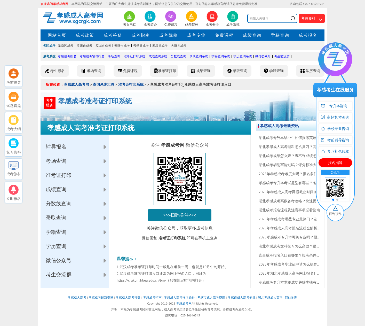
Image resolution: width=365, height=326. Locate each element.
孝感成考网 (184, 303)
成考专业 (196, 35)
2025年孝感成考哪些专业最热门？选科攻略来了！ (299, 219)
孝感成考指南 (152, 297)
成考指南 (140, 35)
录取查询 (56, 217)
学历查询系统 (242, 56)
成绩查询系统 (158, 56)
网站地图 (291, 297)
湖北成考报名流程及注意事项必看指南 (289, 210)
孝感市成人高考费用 (211, 297)
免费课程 (224, 35)
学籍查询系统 (220, 56)
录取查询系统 (198, 56)
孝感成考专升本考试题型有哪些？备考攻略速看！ (298, 183)
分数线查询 (178, 56)
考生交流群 (282, 56)
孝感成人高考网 (76, 84)
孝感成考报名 (67, 56)
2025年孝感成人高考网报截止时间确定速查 (293, 192)
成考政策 (85, 35)
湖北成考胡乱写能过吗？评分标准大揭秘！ (293, 164)
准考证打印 (59, 175)
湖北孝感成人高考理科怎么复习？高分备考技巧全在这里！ (306, 146)
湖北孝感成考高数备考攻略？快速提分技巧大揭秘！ (300, 201)
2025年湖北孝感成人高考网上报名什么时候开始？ (299, 273)
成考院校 (168, 35)
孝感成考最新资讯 (101, 297)
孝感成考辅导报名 (92, 56)
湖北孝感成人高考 (270, 297)
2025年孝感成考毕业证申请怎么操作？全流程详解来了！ (304, 264)
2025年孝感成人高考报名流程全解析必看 (291, 228)
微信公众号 (263, 56)
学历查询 (56, 246)
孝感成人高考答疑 (128, 297)
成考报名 (308, 35)
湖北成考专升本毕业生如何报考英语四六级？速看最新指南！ (307, 137)
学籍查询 (280, 35)
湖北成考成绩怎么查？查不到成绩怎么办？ (293, 155)
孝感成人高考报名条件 (179, 297)
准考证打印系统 (134, 56)
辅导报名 (56, 146)
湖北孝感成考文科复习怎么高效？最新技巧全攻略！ (300, 246)
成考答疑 (113, 35)
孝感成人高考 (77, 297)
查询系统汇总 (103, 84)
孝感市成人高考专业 (242, 297)
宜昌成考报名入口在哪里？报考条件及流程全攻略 (298, 255)
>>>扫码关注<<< (179, 215)
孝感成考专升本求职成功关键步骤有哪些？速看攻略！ (302, 282)
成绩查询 (252, 35)
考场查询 (114, 56)
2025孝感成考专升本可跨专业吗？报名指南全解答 (299, 237)
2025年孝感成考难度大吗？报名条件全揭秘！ (295, 174)
